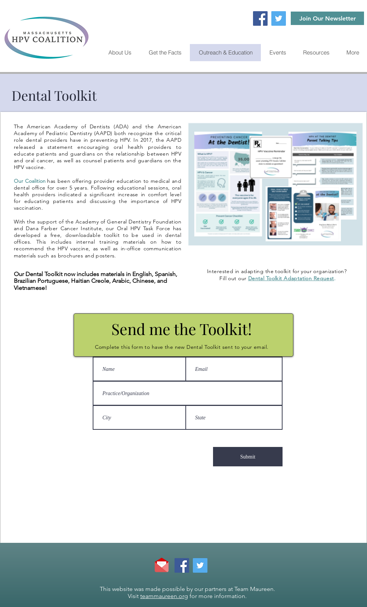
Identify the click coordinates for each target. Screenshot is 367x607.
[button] (316, 52)
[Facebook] (260, 18)
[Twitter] (278, 18)
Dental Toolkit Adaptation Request (291, 278)
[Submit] (248, 456)
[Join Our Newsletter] (327, 18)
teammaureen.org (164, 596)
